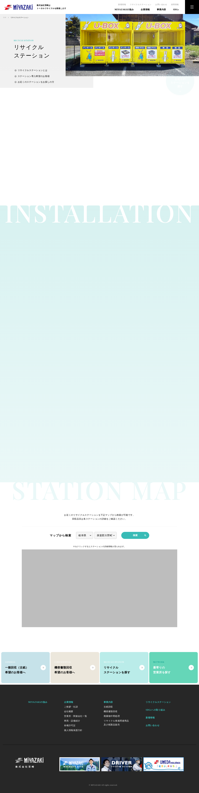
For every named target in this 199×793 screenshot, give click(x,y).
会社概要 (68, 711)
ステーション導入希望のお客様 (32, 78)
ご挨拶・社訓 (71, 707)
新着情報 (122, 4)
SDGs (176, 9)
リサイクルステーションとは (31, 72)
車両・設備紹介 (72, 721)
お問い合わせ (161, 4)
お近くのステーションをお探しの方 (34, 83)
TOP (4, 17)
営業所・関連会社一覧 (75, 716)
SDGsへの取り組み (155, 710)
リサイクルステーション (140, 4)
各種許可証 (70, 725)
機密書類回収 (110, 711)
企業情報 (145, 9)
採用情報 (175, 4)
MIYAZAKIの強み (124, 9)
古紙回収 (108, 707)
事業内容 (161, 9)
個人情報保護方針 (73, 730)
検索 (139, 535)
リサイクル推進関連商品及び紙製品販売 (116, 723)
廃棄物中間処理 (112, 716)
